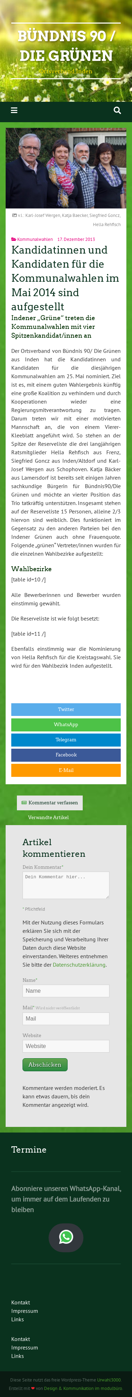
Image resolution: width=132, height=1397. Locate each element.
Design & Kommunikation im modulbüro (83, 1388)
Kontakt (20, 1302)
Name (30, 980)
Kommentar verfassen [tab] (53, 802)
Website (32, 1035)
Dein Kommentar (43, 867)
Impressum (24, 1310)
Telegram (66, 739)
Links (17, 1319)
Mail (51, 1007)
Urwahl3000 (109, 1380)
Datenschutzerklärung (79, 964)
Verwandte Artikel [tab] (48, 817)
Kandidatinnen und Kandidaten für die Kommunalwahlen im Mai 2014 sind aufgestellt (65, 278)
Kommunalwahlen (35, 239)
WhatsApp (66, 724)
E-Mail (66, 770)
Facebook (66, 754)
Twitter (66, 709)
